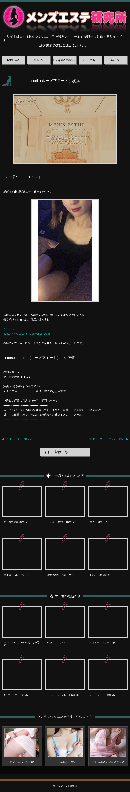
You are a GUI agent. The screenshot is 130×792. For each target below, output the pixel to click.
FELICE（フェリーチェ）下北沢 (106, 439)
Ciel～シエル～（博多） (19, 439)
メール (78, 414)
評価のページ (50, 400)
